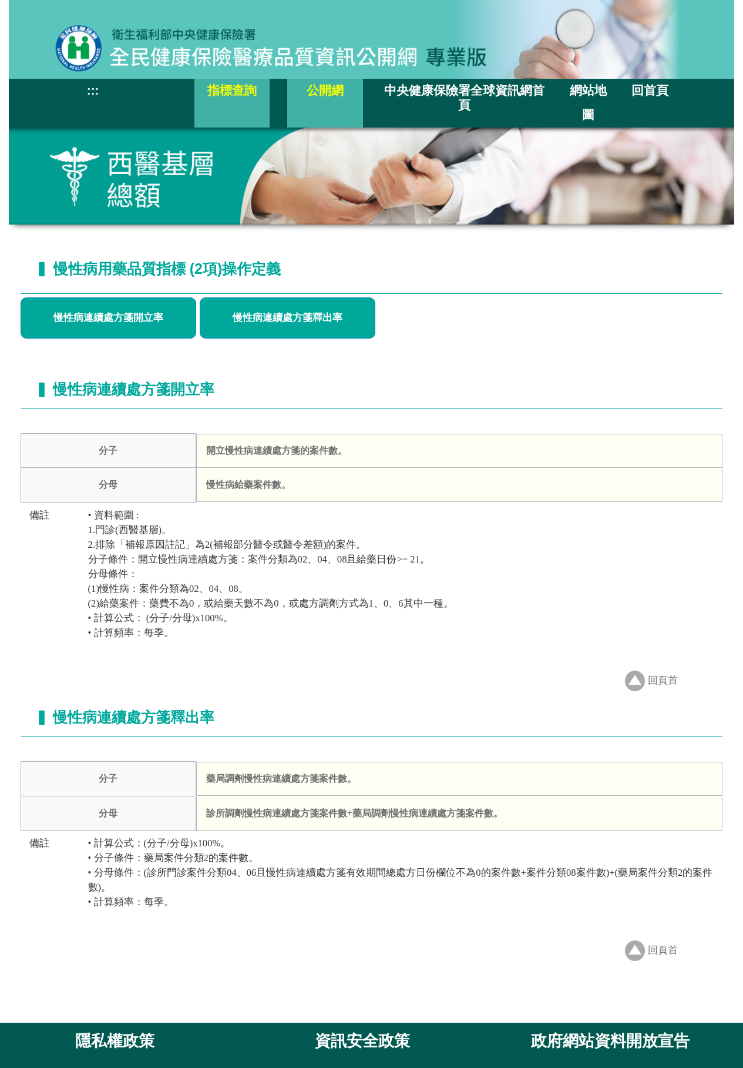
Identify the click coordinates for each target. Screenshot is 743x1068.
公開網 (325, 90)
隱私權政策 (114, 1041)
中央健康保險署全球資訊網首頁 (464, 97)
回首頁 (649, 90)
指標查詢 (232, 90)
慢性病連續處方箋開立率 (108, 317)
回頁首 (651, 680)
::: (93, 90)
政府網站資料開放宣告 (610, 1041)
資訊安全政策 (362, 1041)
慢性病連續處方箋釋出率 (287, 317)
